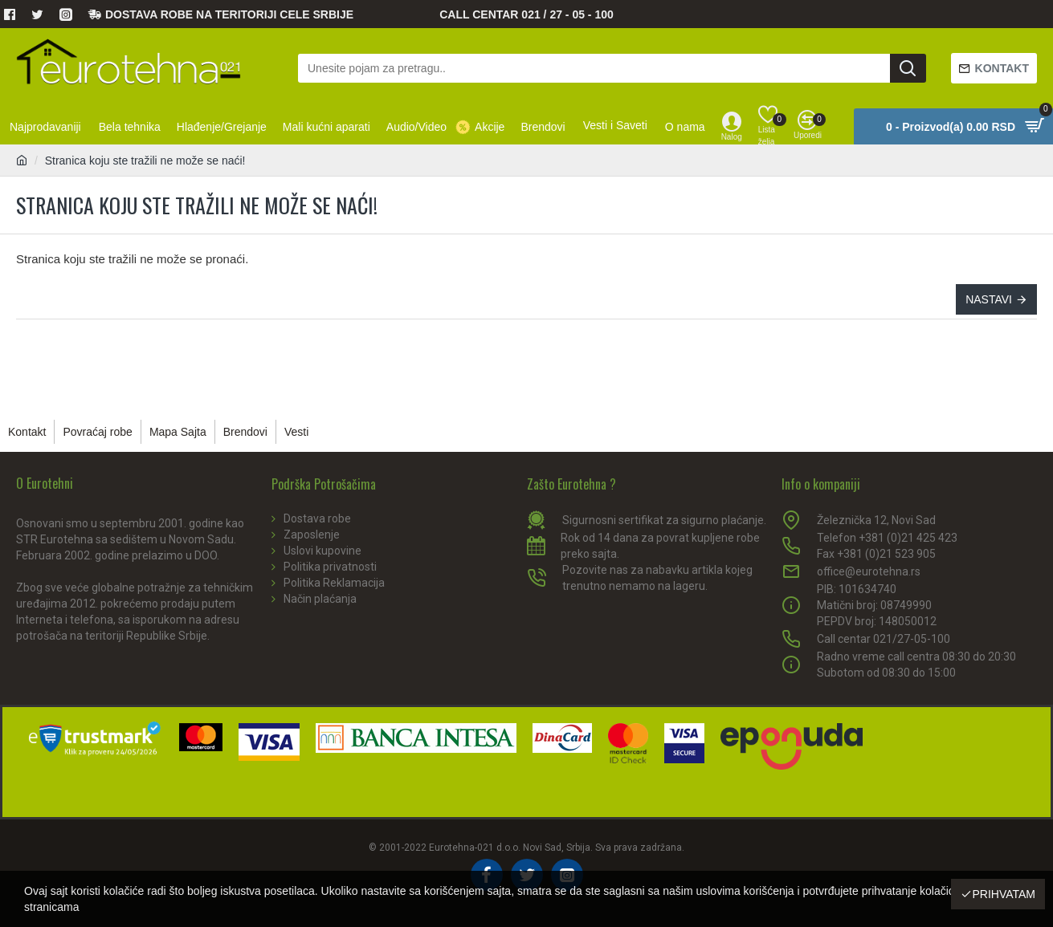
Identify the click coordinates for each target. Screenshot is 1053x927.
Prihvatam (1003, 894)
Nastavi (988, 299)
